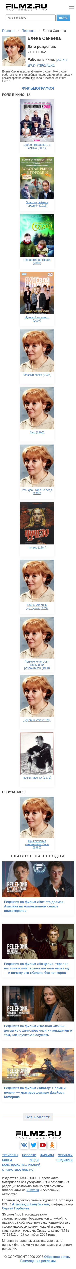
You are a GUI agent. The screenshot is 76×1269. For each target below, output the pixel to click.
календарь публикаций (21, 1164)
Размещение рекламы (38, 1261)
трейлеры (10, 1155)
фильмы (47, 1155)
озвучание (46, 65)
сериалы (65, 1155)
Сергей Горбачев (15, 1208)
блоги (7, 1160)
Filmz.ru (33, 1190)
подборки (64, 1160)
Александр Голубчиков (30, 1204)
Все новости (38, 1117)
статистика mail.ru (17, 1169)
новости (29, 1155)
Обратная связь (57, 1257)
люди (34, 1160)
